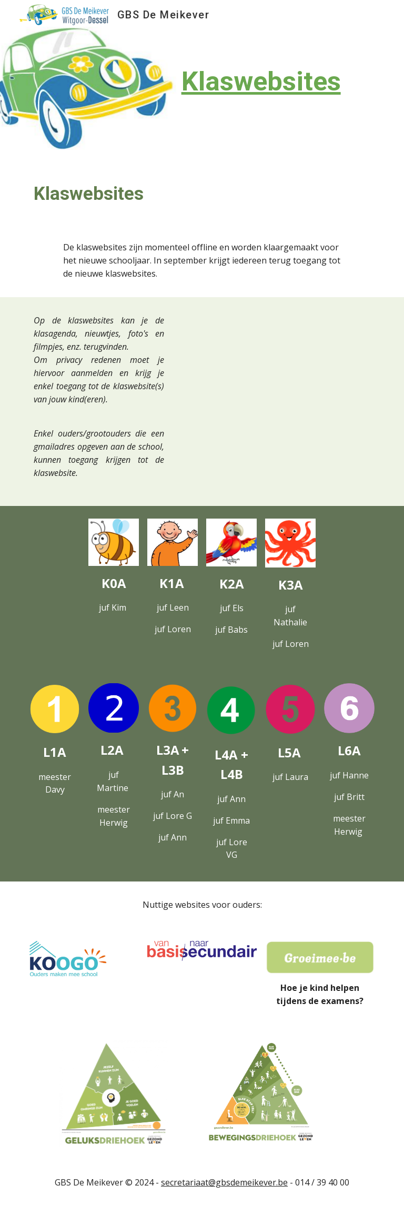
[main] (231, 81)
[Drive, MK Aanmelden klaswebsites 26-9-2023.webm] (275, 366)
